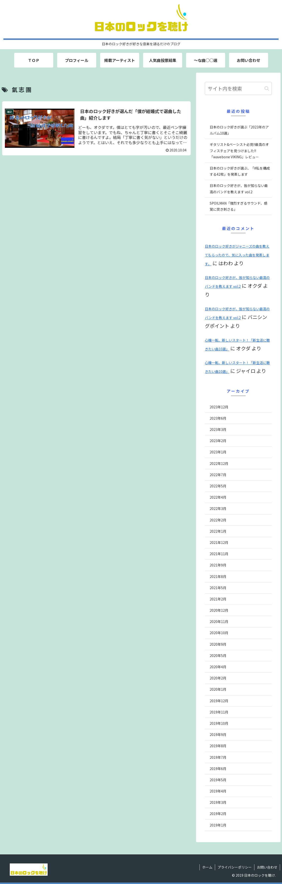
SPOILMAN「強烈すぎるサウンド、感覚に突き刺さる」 (238, 206)
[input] (238, 88)
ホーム (207, 867)
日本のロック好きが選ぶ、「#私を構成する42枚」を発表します (240, 171)
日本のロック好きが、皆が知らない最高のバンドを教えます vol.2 (239, 188)
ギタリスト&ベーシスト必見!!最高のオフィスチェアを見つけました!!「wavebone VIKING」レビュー (239, 150)
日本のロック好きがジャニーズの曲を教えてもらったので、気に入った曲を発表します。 (237, 255)
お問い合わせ (267, 867)
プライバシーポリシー (235, 867)
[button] (266, 88)
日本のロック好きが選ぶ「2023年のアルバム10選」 (239, 130)
